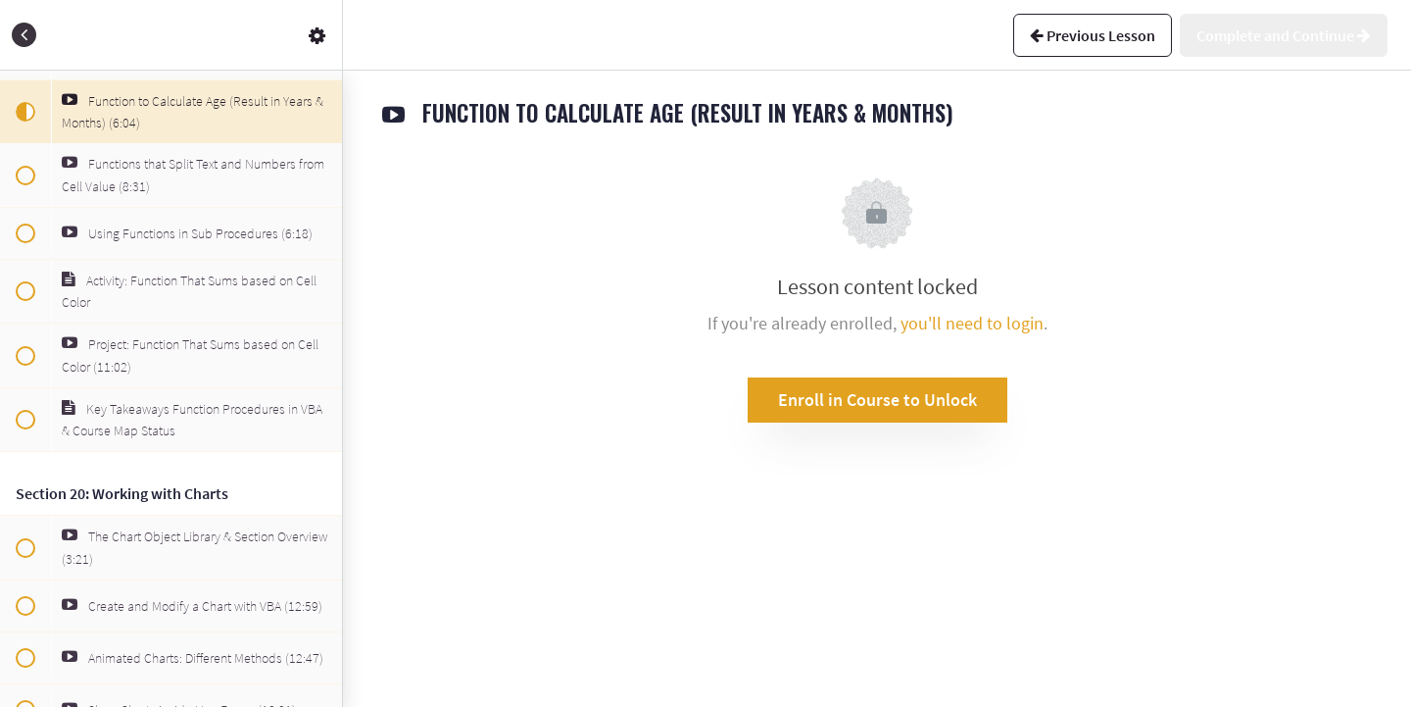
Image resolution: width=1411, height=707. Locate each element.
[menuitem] (317, 35)
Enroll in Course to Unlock (877, 399)
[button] (24, 35)
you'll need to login (972, 323)
